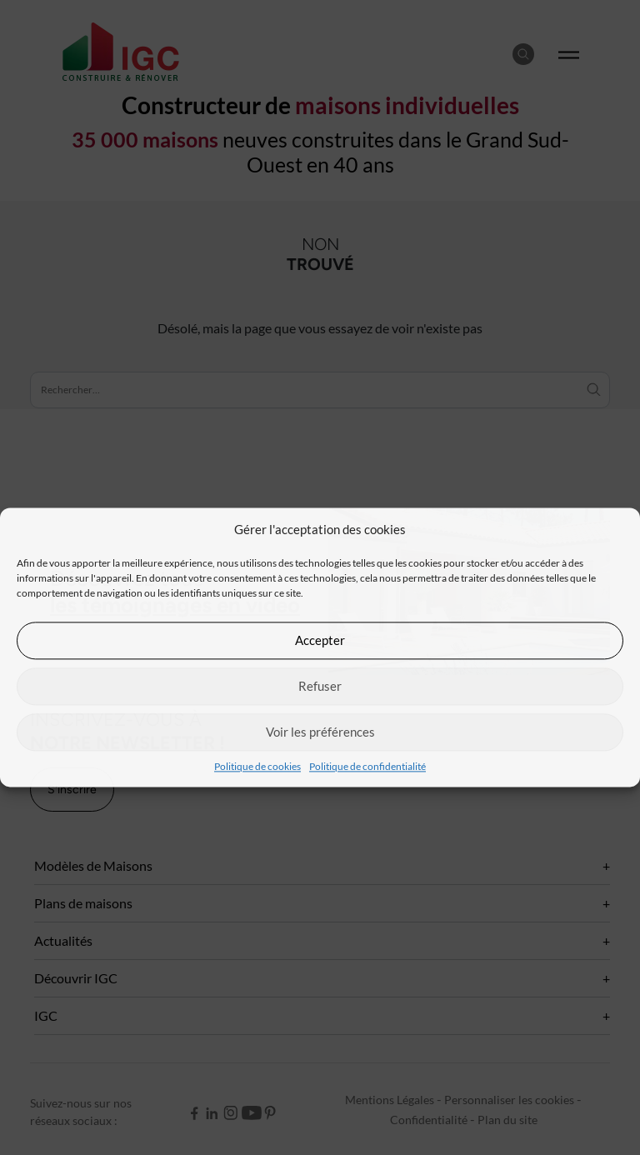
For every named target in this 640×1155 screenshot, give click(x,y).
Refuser (320, 685)
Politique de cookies (257, 766)
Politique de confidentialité (367, 766)
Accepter (320, 640)
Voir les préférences (320, 731)
